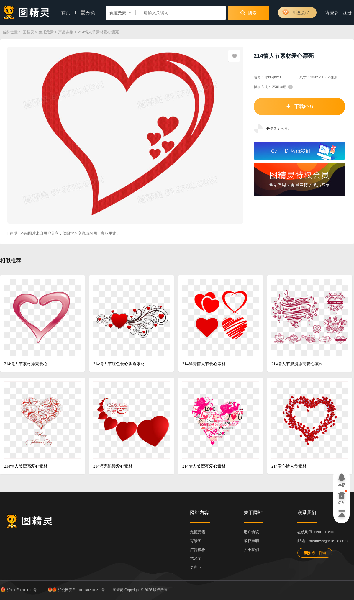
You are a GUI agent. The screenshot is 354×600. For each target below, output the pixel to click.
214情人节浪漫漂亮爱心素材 (297, 364)
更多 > (195, 567)
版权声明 (251, 541)
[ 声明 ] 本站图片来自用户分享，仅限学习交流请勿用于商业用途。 (63, 233)
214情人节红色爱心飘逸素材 (119, 364)
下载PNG (299, 106)
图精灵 (28, 32)
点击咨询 (315, 552)
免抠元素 (46, 32)
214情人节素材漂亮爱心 (25, 364)
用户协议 (251, 532)
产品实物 (65, 32)
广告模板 (197, 549)
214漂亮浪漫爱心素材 (112, 466)
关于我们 (251, 549)
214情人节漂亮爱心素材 (25, 466)
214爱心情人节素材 (289, 466)
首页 (68, 12)
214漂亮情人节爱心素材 (204, 364)
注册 (347, 12)
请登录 (331, 12)
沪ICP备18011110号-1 (20, 589)
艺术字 (195, 558)
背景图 (195, 541)
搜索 (248, 13)
